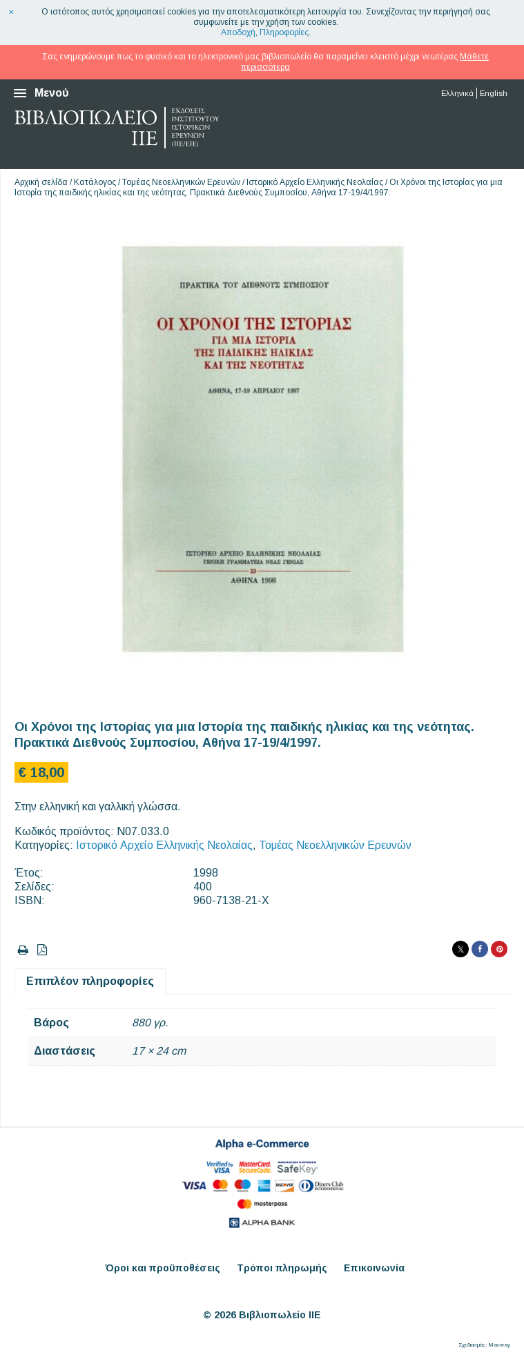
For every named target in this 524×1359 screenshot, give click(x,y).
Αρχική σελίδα (41, 182)
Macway (499, 1345)
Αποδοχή (238, 32)
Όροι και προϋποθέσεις (163, 1267)
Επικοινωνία (374, 1267)
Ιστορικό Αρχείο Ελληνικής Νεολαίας (314, 182)
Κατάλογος (95, 182)
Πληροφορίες (284, 32)
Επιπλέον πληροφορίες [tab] (90, 981)
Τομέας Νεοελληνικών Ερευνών (181, 182)
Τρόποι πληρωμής (282, 1267)
